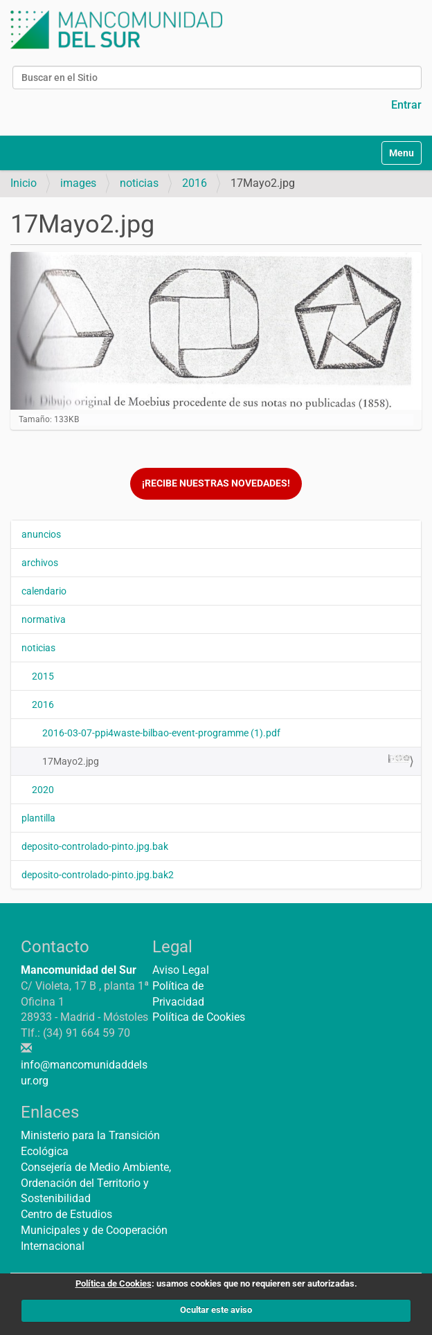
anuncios (41, 534)
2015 (43, 676)
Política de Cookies (198, 1017)
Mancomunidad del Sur (78, 970)
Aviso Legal (180, 970)
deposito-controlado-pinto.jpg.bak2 (97, 874)
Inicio (23, 183)
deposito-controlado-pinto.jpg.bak (94, 846)
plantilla (38, 818)
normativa (43, 619)
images (78, 183)
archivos (39, 562)
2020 (43, 789)
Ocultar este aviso (216, 1310)
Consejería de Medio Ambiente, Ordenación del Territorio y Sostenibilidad (96, 1183)
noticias (139, 183)
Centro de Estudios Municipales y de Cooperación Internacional (94, 1230)
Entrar (406, 104)
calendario (43, 591)
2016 (194, 183)
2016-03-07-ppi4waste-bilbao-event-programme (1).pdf (161, 732)
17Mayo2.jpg (226, 760)
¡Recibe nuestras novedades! (216, 483)
